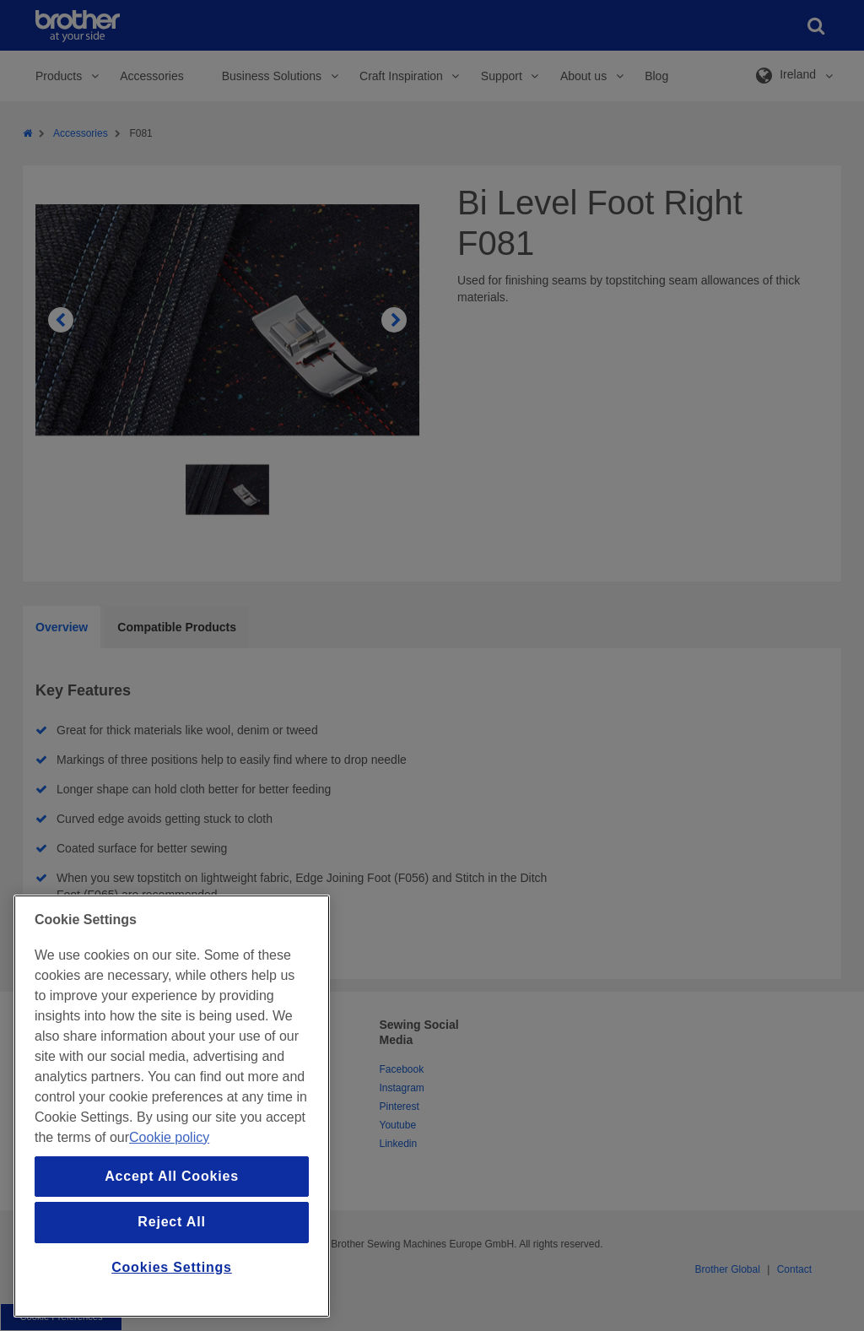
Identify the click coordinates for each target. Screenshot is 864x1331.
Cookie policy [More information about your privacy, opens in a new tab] (169, 1137)
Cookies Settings (171, 1267)
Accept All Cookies (172, 1176)
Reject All (171, 1222)
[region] (172, 1106)
